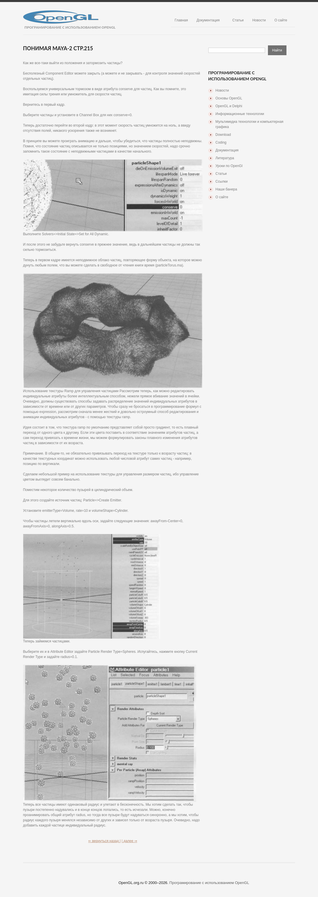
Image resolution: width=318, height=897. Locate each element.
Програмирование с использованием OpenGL (209, 883)
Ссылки (222, 181)
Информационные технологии (240, 114)
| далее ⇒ (129, 841)
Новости (259, 20)
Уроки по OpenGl (229, 166)
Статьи (238, 20)
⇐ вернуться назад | (104, 841)
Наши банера (226, 189)
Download (223, 135)
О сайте (280, 20)
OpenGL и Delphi (229, 106)
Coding (221, 142)
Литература (225, 158)
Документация (208, 20)
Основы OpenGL (229, 98)
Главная (181, 20)
